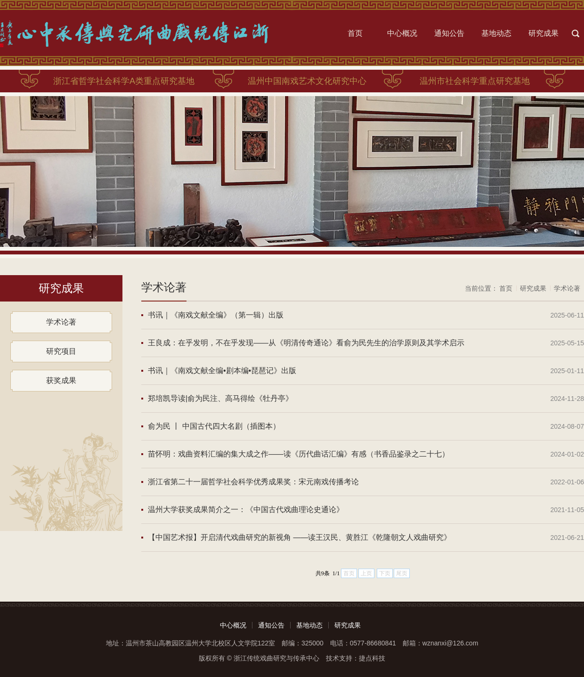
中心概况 (402, 33)
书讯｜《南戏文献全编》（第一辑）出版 (216, 315)
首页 (355, 33)
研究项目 (61, 351)
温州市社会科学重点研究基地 (475, 81)
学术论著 (61, 322)
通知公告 (449, 33)
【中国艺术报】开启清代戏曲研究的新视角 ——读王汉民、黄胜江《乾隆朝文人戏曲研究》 (299, 537)
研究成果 (543, 33)
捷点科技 (372, 658)
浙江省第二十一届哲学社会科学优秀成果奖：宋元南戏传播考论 (253, 482)
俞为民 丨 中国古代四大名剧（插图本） (214, 426)
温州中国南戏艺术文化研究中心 (307, 81)
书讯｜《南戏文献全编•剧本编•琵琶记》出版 (222, 371)
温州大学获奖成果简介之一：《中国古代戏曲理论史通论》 (246, 510)
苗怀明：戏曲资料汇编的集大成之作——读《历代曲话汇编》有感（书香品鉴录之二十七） (298, 454)
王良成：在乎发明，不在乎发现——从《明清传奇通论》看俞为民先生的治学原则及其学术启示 (306, 343)
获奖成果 (61, 380)
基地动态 (496, 33)
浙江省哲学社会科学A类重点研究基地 (124, 81)
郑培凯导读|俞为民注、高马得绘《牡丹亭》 (220, 398)
